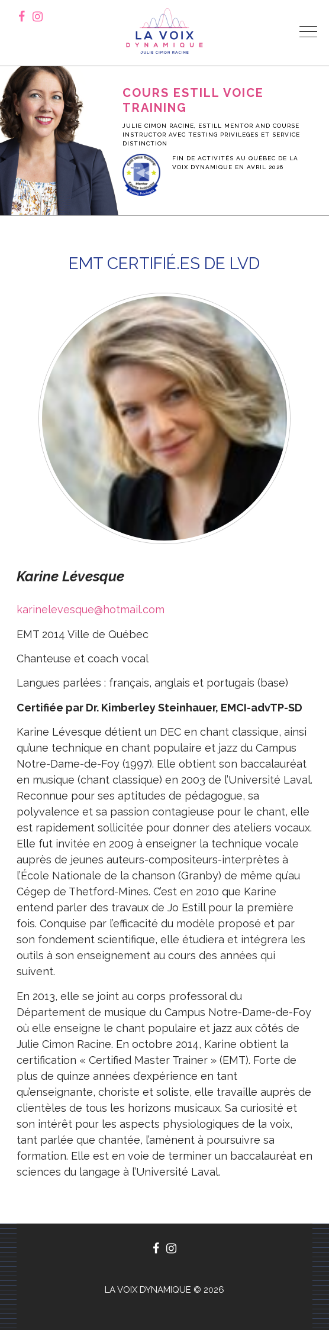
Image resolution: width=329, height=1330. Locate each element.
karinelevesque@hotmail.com (90, 609)
